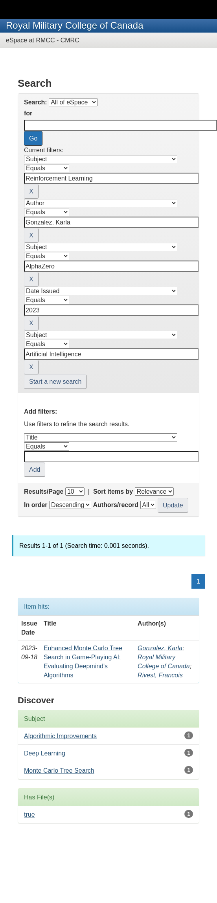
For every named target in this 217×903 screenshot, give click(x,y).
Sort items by (113, 491)
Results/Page (43, 491)
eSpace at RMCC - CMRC (42, 40)
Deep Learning (44, 753)
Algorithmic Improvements (60, 736)
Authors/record (115, 505)
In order (36, 505)
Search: (35, 102)
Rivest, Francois (160, 675)
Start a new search (55, 381)
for (28, 113)
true (29, 814)
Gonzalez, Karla (160, 648)
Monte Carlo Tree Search (59, 770)
